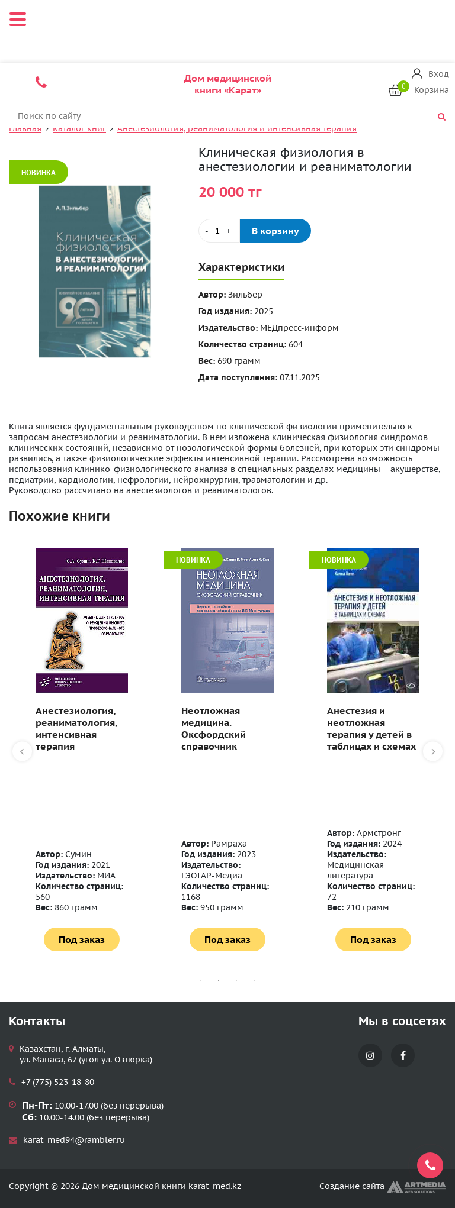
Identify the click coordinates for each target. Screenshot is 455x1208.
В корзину (275, 231)
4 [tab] (254, 981)
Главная (25, 128)
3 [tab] (236, 981)
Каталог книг (79, 128)
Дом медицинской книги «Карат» (227, 84)
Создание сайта (382, 1186)
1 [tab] (201, 981)
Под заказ (82, 939)
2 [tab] (219, 981)
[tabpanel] (82, 749)
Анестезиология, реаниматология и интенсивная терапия (237, 128)
